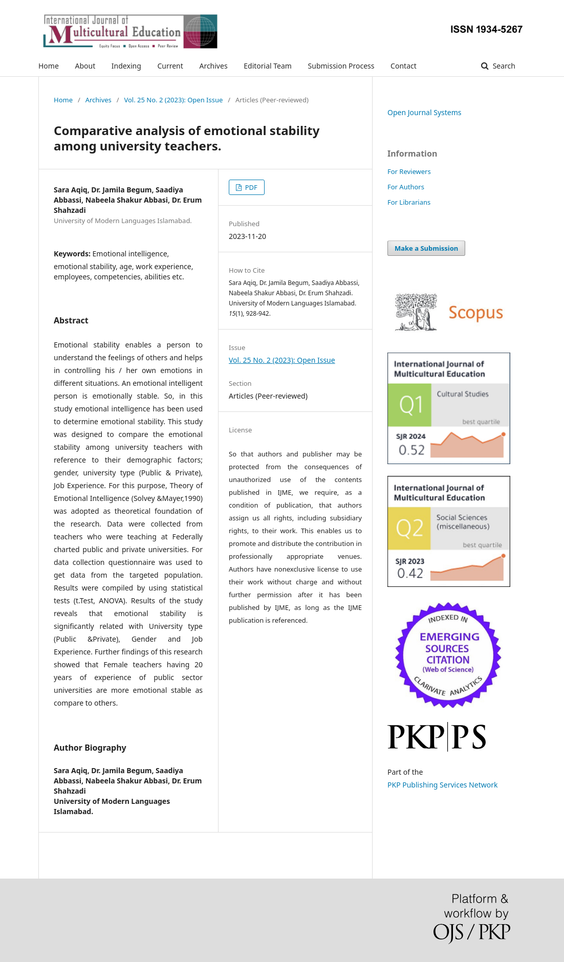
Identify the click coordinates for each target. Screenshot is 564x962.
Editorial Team (268, 66)
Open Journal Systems (424, 112)
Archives (213, 66)
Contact (404, 66)
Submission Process (341, 66)
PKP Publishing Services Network (442, 785)
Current (170, 66)
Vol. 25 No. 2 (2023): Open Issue (173, 99)
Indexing (126, 66)
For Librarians (408, 202)
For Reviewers (409, 171)
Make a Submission (426, 248)
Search (503, 66)
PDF (250, 187)
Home (48, 66)
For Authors (405, 186)
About (85, 66)
